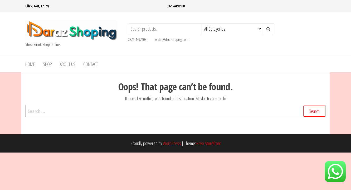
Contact (90, 64)
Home (30, 64)
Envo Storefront (209, 143)
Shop (47, 64)
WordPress (172, 143)
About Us (67, 64)
